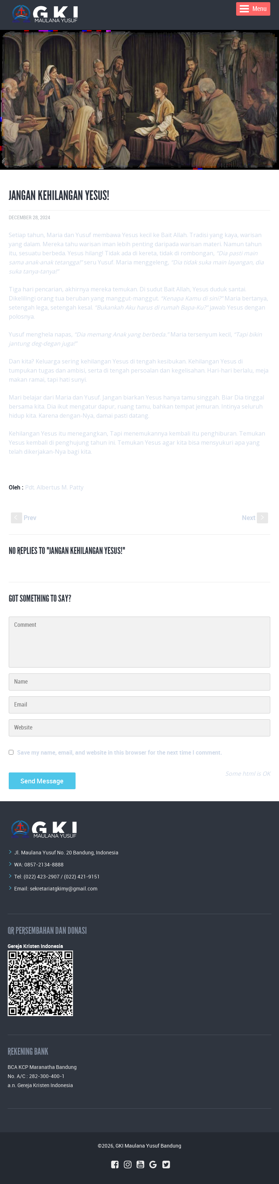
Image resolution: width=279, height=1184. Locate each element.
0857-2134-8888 (44, 864)
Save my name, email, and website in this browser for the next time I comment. (119, 752)
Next (255, 517)
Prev (23, 517)
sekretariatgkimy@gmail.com (63, 888)
